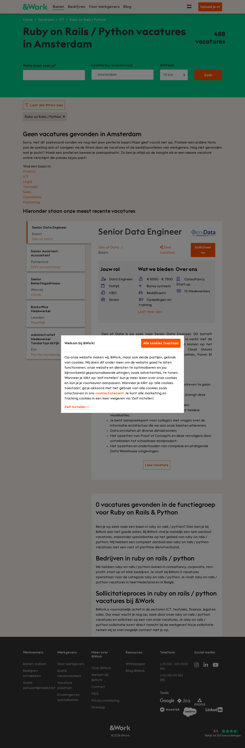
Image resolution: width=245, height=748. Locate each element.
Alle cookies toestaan (161, 343)
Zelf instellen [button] (77, 407)
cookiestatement (109, 393)
